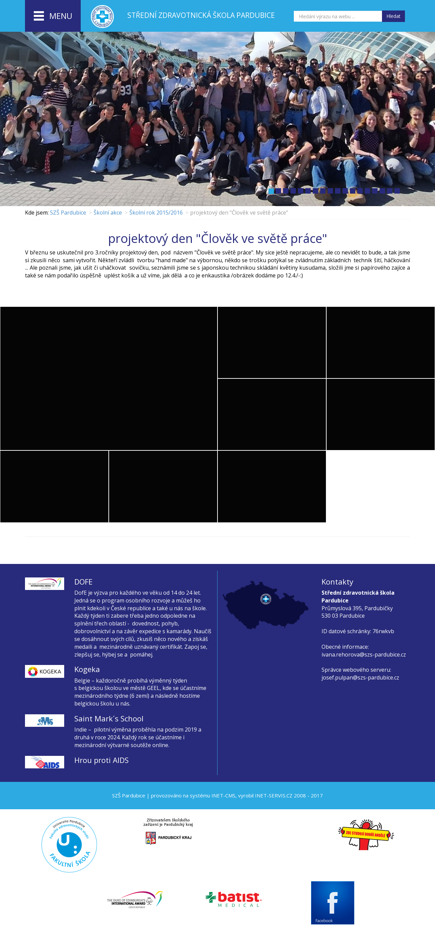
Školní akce (108, 212)
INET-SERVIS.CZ (273, 795)
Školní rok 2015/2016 (156, 212)
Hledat (393, 16)
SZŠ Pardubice (68, 212)
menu (53, 16)
